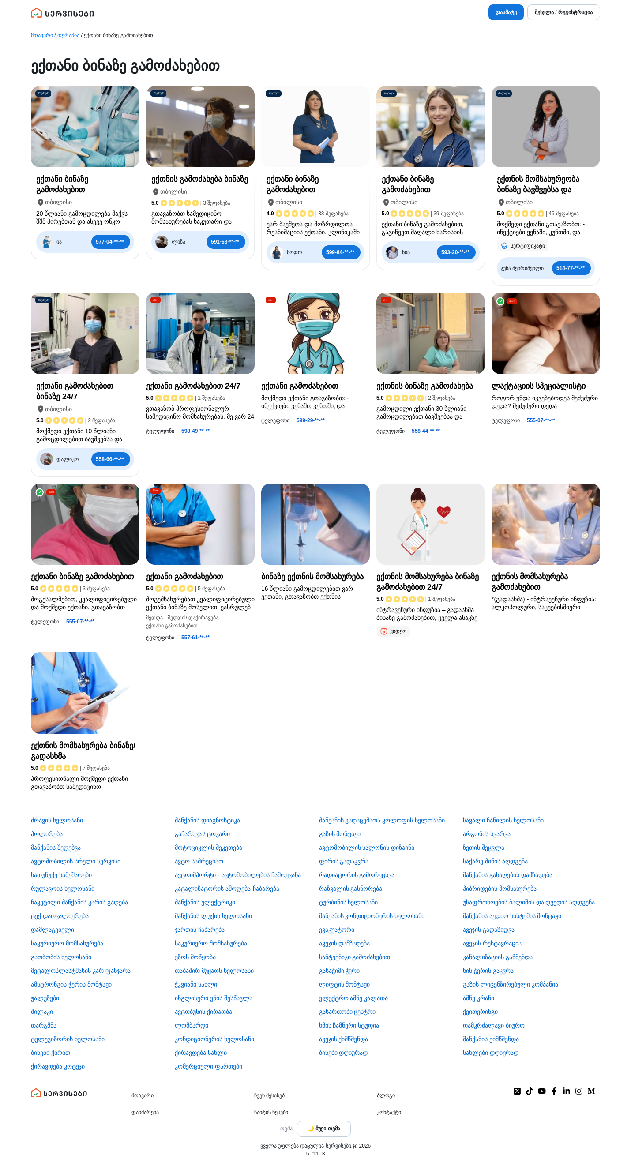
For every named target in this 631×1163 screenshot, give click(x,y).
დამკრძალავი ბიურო (494, 1025)
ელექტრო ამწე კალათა (353, 998)
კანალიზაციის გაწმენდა (498, 956)
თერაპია (68, 35)
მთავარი (42, 35)
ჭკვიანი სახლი (196, 984)
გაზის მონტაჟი (340, 833)
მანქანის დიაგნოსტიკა (207, 820)
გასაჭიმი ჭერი (339, 970)
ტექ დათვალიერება (60, 915)
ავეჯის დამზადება (344, 943)
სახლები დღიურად (490, 1052)
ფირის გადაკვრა (344, 861)
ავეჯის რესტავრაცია (492, 943)
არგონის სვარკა (487, 833)
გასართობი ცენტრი (347, 1011)
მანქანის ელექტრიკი (205, 902)
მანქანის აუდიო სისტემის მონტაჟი (512, 915)
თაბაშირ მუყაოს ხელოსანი (214, 970)
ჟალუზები (45, 998)
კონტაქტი (389, 1112)
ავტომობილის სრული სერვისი (75, 861)
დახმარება (145, 1112)
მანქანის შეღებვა (56, 847)
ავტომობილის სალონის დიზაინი (367, 847)
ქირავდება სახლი (201, 1052)
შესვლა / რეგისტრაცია (564, 12)
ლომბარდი (191, 1025)
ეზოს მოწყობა (195, 956)
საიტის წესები (271, 1112)
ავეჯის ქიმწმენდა (343, 1039)
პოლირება (47, 833)
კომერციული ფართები (208, 1066)
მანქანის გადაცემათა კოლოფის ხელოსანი (382, 820)
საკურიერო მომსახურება (67, 943)
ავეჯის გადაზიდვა (489, 929)
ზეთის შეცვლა (483, 847)
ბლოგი (386, 1095)
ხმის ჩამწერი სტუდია (349, 1025)
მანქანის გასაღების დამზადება (507, 874)
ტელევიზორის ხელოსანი (68, 1039)
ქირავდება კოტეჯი (58, 1066)
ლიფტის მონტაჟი (344, 984)
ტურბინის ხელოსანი (348, 902)
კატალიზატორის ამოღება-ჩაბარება (227, 888)
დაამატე (506, 12)
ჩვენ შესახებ (269, 1095)
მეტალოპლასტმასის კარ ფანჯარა (81, 970)
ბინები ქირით (50, 1052)
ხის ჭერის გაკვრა (488, 970)
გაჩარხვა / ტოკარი (202, 833)
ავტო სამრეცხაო (199, 861)
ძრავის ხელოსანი (57, 820)
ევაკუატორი (336, 929)
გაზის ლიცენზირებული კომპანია (510, 984)
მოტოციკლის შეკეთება (208, 847)
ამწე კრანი (478, 998)
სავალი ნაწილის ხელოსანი (503, 820)
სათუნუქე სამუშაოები (61, 874)
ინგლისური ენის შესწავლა (213, 998)
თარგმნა (43, 1025)
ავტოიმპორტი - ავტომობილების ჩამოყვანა (237, 874)
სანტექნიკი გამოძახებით (355, 956)
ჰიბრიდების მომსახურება (500, 888)
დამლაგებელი (52, 929)
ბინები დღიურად (343, 1052)
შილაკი (42, 1011)
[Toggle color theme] (324, 1129)
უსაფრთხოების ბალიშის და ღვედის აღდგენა (529, 902)
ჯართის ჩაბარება (200, 929)
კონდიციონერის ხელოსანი (214, 1039)
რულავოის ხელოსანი (62, 888)
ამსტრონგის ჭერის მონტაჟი (71, 984)
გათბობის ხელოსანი (61, 956)
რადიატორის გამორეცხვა (357, 874)
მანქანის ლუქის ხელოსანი (213, 915)
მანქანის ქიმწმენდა (491, 1039)
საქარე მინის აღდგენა (495, 861)
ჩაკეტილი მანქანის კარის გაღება (79, 902)
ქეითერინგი (480, 1011)
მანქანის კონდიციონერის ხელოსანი (372, 915)
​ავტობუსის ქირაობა (203, 1011)
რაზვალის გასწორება (351, 888)
